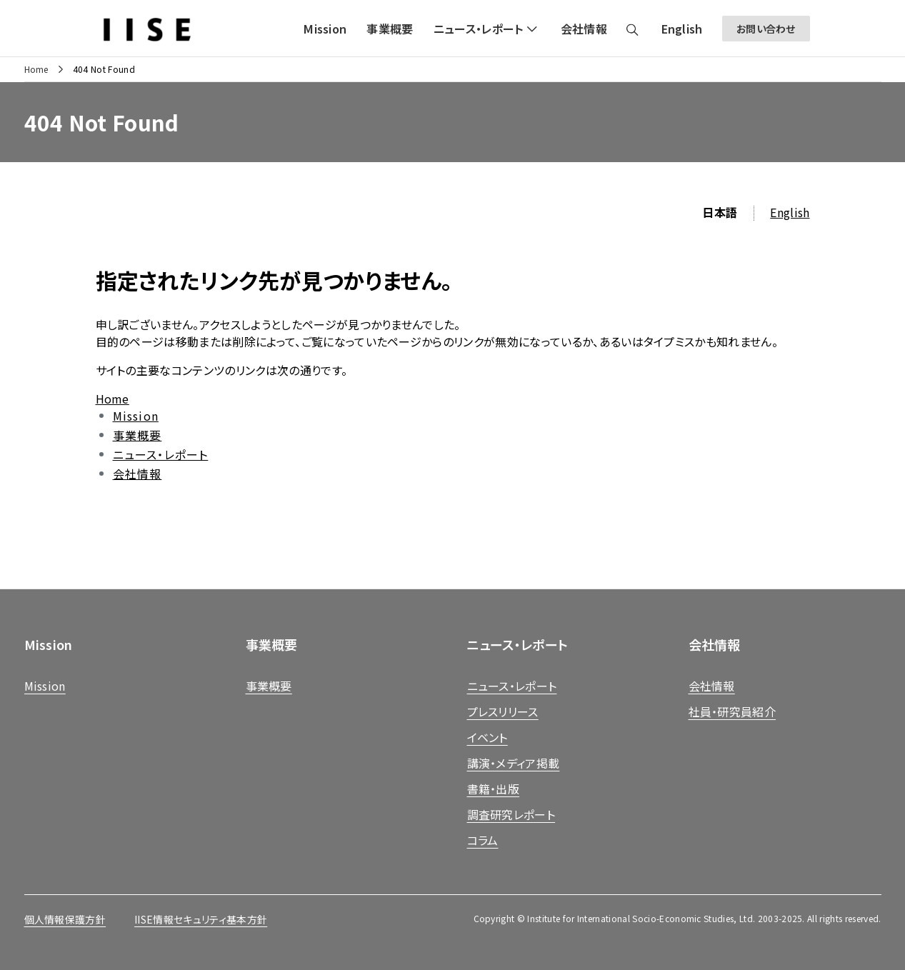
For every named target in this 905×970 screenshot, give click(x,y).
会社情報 (137, 473)
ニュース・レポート (161, 454)
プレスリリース (503, 711)
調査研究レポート (511, 814)
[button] (487, 28)
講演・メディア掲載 (513, 762)
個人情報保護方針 (65, 919)
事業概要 (137, 435)
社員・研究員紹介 (732, 711)
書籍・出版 (493, 788)
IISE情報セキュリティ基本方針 (200, 919)
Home (36, 69)
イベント (487, 737)
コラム (483, 840)
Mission (136, 415)
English (789, 212)
